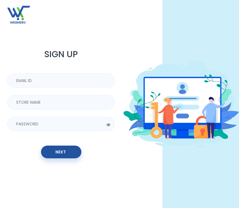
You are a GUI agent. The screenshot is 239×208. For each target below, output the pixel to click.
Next (61, 152)
